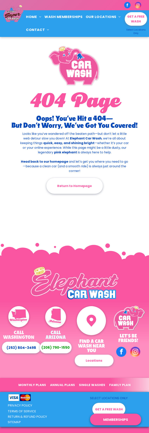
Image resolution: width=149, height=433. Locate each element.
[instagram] (138, 5)
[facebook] (127, 5)
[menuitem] (33, 16)
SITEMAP (14, 422)
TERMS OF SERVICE (22, 411)
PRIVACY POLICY (20, 405)
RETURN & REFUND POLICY (27, 416)
